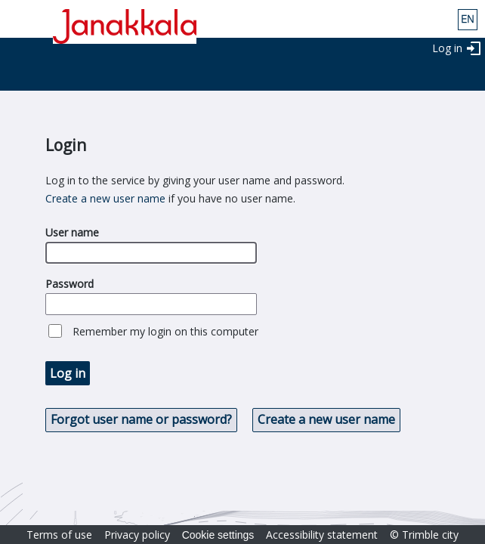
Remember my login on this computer (165, 331)
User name (72, 232)
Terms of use (59, 534)
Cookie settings (218, 535)
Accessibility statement (322, 534)
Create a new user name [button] (326, 419)
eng (467, 19)
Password (69, 284)
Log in (447, 48)
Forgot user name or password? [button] (141, 419)
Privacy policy (137, 534)
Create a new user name (105, 198)
